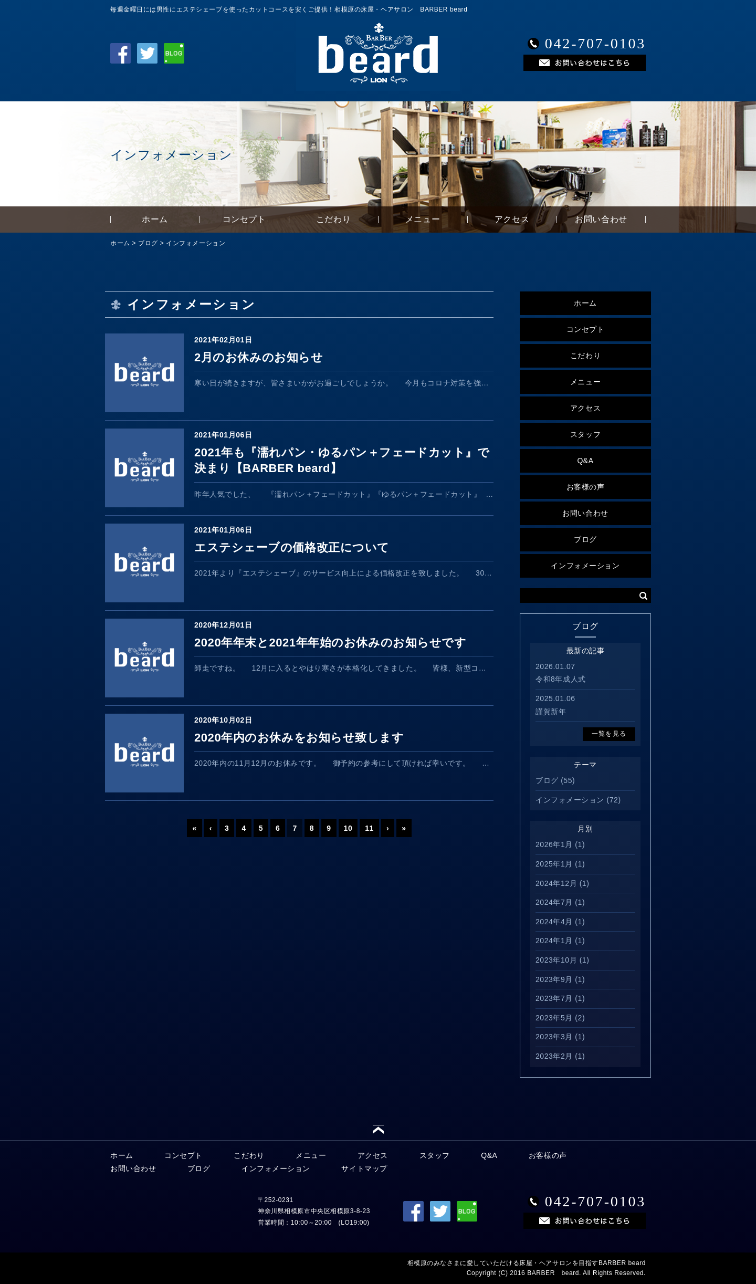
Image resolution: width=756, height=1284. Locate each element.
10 (348, 828)
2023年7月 (554, 998)
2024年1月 (554, 940)
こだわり (333, 219)
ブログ (148, 243)
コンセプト (244, 219)
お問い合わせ (601, 219)
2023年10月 (556, 960)
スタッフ (585, 434)
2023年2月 (554, 1056)
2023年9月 (554, 979)
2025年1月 (554, 864)
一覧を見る (609, 733)
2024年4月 (554, 921)
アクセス (512, 219)
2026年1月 (554, 844)
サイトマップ (364, 1168)
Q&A (585, 460)
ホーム (155, 219)
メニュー (422, 219)
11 (369, 828)
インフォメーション (195, 243)
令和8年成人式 (561, 679)
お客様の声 (585, 487)
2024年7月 (554, 902)
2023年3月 (554, 1036)
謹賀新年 (551, 711)
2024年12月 (556, 883)
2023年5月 (554, 1018)
